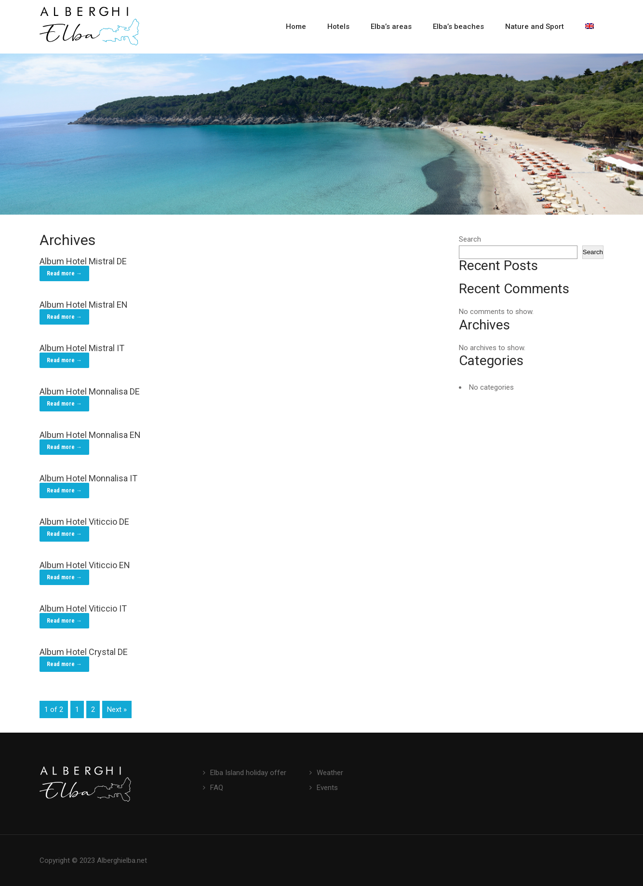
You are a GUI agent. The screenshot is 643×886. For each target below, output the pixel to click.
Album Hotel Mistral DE (83, 261)
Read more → (64, 273)
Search (470, 239)
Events (327, 787)
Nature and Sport (534, 26)
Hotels (338, 26)
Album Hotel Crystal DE (84, 652)
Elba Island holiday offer (248, 772)
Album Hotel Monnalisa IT (88, 478)
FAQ (216, 787)
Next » (117, 709)
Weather (330, 772)
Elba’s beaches (458, 26)
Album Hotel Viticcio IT (83, 608)
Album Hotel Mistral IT (82, 348)
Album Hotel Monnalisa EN (90, 435)
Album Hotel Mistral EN (84, 305)
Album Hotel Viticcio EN (85, 565)
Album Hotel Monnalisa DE (90, 391)
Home (296, 26)
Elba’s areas (391, 26)
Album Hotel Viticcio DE (84, 522)
